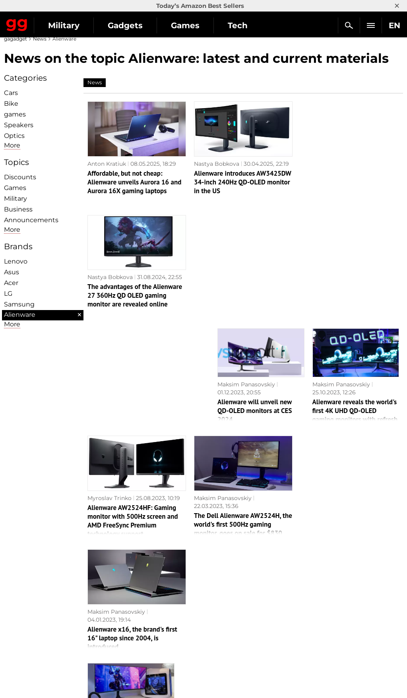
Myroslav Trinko (109, 384)
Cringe (316, 600)
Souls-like (220, 600)
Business (18, 209)
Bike (11, 103)
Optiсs (14, 136)
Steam (216, 609)
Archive (18, 637)
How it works (126, 646)
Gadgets (125, 25)
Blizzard (218, 655)
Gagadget (17, 23)
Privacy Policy (27, 618)
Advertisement (28, 609)
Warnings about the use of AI (48, 600)
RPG (213, 591)
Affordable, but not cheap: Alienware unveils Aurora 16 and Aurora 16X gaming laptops (134, 182)
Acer (11, 283)
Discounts (20, 177)
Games (185, 25)
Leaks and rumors (332, 591)
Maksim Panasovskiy (246, 270)
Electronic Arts (228, 664)
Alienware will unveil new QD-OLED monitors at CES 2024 (254, 297)
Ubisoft (217, 637)
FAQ (313, 609)
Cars (11, 93)
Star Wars (221, 628)
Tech (238, 25)
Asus (11, 272)
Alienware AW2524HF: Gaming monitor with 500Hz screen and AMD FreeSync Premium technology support (132, 407)
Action (216, 582)
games (15, 114)
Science (118, 609)
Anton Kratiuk (106, 163)
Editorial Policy (29, 591)
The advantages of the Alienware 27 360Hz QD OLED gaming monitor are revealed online (347, 182)
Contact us (23, 628)
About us (20, 582)
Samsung (19, 304)
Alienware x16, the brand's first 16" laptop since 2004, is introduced (345, 410)
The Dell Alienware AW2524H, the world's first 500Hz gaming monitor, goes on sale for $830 (243, 410)
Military (63, 25)
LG (8, 293)
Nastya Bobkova (216, 163)
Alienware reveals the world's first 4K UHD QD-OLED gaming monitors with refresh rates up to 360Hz (355, 301)
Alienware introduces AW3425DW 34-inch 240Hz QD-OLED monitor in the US (242, 182)
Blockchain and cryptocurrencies (154, 637)
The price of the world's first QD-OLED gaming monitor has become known (130, 518)
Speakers (18, 125)
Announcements (31, 220)
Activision (221, 646)
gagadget (15, 39)
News (40, 39)
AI (110, 600)
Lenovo (15, 261)
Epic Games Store (232, 618)
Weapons (121, 618)
